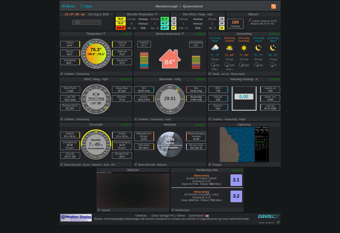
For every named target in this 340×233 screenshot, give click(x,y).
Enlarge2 (215, 165)
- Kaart (167, 119)
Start (85, 6)
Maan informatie (70, 165)
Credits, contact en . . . (269, 223)
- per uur (224, 74)
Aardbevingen (180, 210)
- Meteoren (96, 165)
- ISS (112, 165)
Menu (69, 6)
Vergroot (103, 210)
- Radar (241, 119)
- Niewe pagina (237, 74)
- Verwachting (82, 74)
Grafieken (67, 74)
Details (214, 74)
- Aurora (85, 165)
